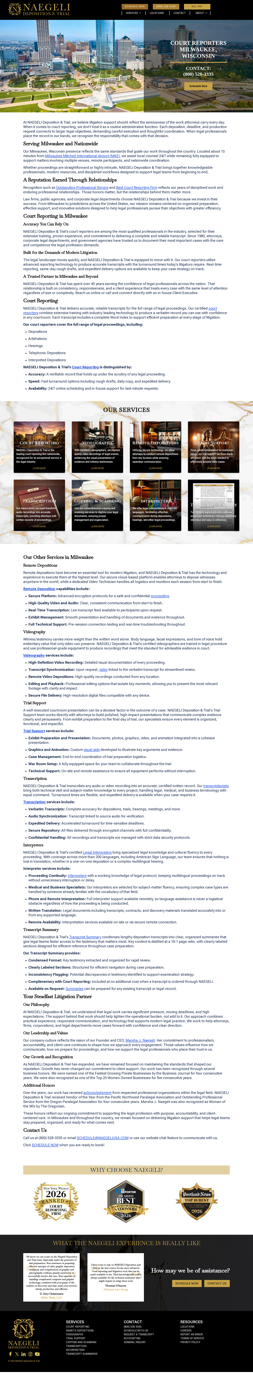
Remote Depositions (80, 1330)
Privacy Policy (190, 1342)
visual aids (92, 750)
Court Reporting (77, 1326)
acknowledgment (97, 1093)
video (103, 670)
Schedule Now (208, 86)
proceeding (160, 596)
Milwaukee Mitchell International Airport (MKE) (82, 156)
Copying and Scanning (81, 1342)
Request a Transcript (139, 1334)
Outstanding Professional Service (82, 188)
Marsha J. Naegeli (140, 1040)
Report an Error (191, 1334)
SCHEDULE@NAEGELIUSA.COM (103, 1138)
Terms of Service (192, 1338)
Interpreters (77, 876)
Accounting (132, 1338)
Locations (187, 1326)
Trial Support (76, 1338)
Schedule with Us (136, 1330)
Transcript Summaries (82, 1353)
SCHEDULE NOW (45, 1145)
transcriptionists (216, 786)
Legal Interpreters (97, 852)
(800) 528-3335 (133, 1326)
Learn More (39, 468)
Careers (186, 1330)
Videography (74, 1334)
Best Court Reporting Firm (136, 188)
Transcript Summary (85, 937)
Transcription (76, 1346)
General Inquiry (135, 1342)
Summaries (74, 989)
